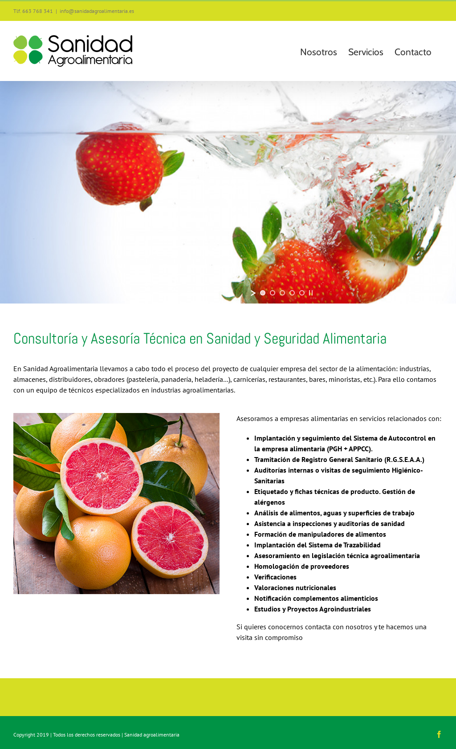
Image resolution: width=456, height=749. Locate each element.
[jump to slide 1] (262, 293)
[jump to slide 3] (282, 293)
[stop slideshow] (311, 293)
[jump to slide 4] (292, 293)
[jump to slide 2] (272, 293)
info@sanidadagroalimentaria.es (97, 11)
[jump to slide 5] (302, 293)
